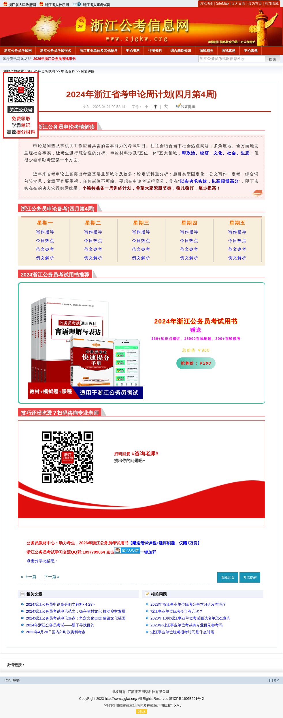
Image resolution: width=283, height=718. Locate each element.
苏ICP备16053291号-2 (186, 699)
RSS (8, 680)
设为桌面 (238, 3)
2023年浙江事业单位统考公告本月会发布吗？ (188, 604)
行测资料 (155, 51)
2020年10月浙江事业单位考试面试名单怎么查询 (190, 618)
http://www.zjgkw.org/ (121, 699)
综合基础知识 (180, 51)
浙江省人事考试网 (96, 5)
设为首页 (255, 3)
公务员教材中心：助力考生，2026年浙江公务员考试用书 (114, 543)
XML (178, 706)
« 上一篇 (28, 576)
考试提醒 (250, 577)
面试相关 (206, 51)
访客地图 (206, 3)
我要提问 (188, 107)
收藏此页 (228, 577)
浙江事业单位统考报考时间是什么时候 (182, 632)
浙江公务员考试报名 (55, 51)
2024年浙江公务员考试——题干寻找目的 (60, 625)
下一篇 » (52, 576)
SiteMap (222, 3)
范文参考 (45, 249)
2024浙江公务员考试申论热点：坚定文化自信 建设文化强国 (75, 618)
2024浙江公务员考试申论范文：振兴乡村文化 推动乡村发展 (75, 611)
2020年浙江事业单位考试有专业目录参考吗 (186, 625)
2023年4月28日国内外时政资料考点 (56, 632)
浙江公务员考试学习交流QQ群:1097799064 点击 (70, 552)
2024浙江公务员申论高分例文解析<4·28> (60, 604)
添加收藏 (272, 3)
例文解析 (45, 257)
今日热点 (45, 240)
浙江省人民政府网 (22, 5)
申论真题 (251, 51)
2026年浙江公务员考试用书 (54, 59)
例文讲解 (88, 71)
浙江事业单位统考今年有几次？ (176, 611)
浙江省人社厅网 (57, 5)
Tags (16, 680)
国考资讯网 (11, 59)
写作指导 (45, 232)
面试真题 (228, 51)
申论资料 (133, 51)
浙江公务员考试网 (18, 51)
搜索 (273, 59)
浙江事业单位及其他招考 (99, 51)
